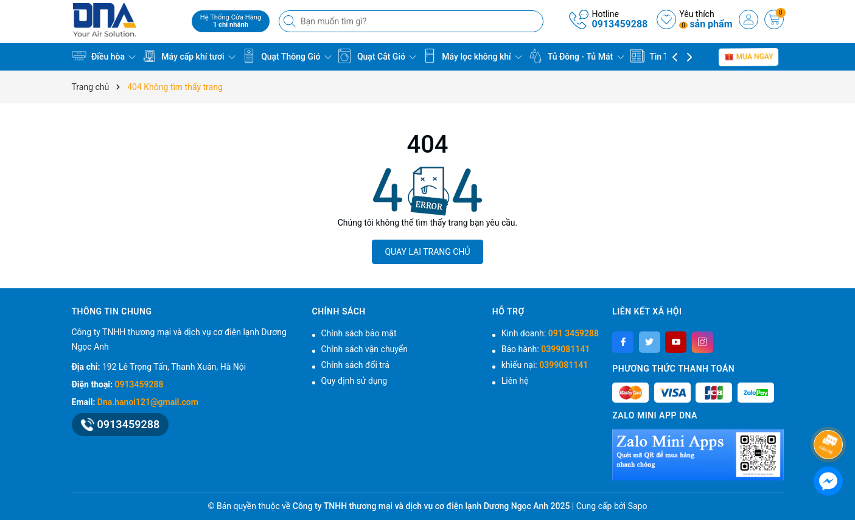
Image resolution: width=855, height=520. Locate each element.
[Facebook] (622, 342)
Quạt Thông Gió (287, 56)
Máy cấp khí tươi (189, 56)
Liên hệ (515, 381)
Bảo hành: (545, 349)
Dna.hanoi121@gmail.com (147, 402)
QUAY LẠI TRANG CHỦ (427, 252)
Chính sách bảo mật (359, 333)
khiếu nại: (544, 365)
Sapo (637, 506)
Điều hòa (104, 56)
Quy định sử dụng (354, 381)
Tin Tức (654, 56)
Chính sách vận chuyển (364, 349)
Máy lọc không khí (472, 56)
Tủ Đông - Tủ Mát (576, 56)
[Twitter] (649, 342)
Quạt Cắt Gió (376, 56)
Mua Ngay (749, 56)
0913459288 (619, 24)
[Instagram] (702, 342)
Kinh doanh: (550, 333)
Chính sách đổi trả (355, 365)
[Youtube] (675, 342)
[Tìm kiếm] (291, 21)
